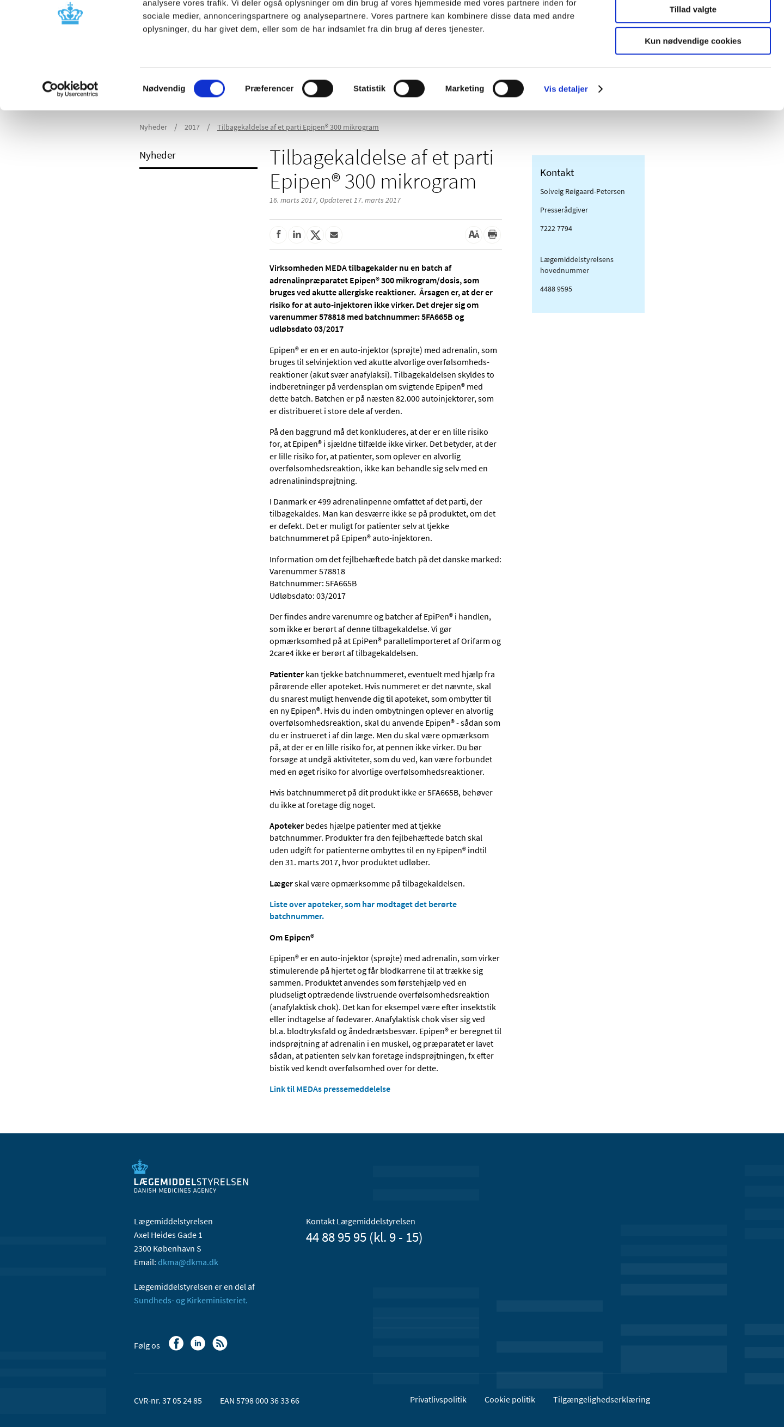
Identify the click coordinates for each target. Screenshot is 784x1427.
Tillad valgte (693, 59)
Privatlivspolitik (438, 1399)
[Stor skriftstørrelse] (473, 235)
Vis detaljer (566, 138)
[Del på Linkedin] (296, 235)
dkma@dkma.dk (188, 1261)
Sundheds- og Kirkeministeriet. (191, 1300)
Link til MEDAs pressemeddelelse (330, 1088)
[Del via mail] (333, 235)
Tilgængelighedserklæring (601, 1399)
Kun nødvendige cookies (693, 90)
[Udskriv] (492, 235)
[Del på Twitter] (315, 235)
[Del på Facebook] (278, 235)
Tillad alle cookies (693, 27)
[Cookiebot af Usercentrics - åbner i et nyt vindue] (70, 139)
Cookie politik (510, 1399)
